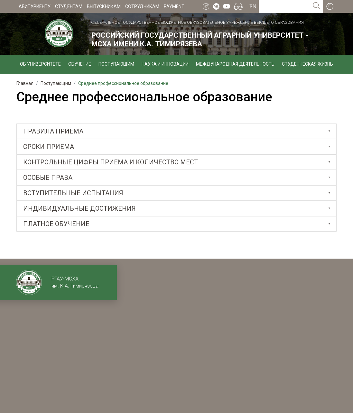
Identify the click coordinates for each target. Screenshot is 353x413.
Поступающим (116, 64)
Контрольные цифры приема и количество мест (110, 162)
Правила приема (53, 131)
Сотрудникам (142, 6)
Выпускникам (104, 6)
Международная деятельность (235, 64)
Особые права (47, 177)
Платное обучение (56, 223)
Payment (174, 6)
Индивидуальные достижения (79, 208)
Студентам (68, 6)
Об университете (40, 64)
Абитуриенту (35, 6)
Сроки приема (48, 146)
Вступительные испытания (73, 193)
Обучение (79, 64)
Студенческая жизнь (307, 64)
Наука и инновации (165, 64)
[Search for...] (284, 6)
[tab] (176, 131)
